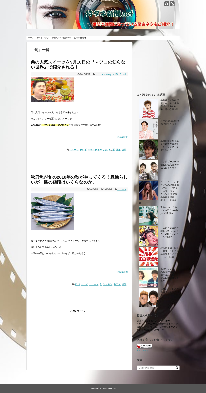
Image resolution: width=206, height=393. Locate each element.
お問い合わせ (80, 37)
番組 (118, 149)
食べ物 (123, 74)
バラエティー (95, 149)
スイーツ (74, 149)
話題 (124, 149)
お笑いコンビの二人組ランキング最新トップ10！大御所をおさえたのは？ (170, 295)
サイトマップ (43, 37)
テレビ (83, 149)
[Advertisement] (55, 340)
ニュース (121, 189)
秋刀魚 (117, 284)
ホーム (31, 37)
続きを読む (122, 137)
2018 (77, 284)
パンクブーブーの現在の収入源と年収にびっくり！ (170, 164)
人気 (105, 149)
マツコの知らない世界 (106, 74)
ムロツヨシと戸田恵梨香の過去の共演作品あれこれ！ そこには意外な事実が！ (170, 274)
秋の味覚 (107, 284)
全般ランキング (143, 350)
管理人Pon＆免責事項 (61, 37)
